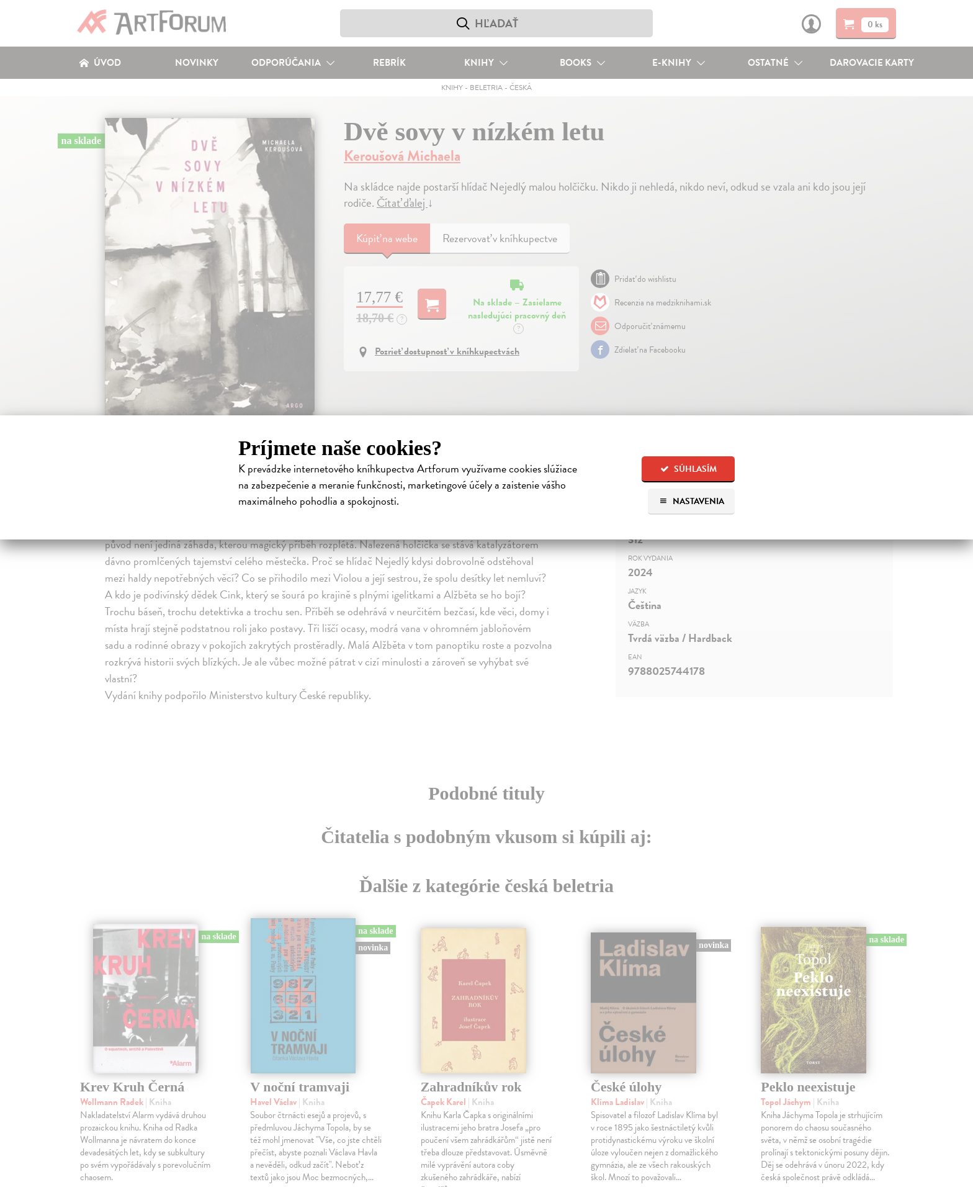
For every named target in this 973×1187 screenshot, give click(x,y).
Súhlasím (688, 469)
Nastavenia (691, 501)
